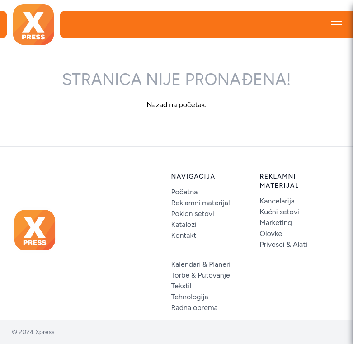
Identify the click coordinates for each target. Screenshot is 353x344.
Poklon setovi (192, 213)
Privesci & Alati (284, 244)
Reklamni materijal (200, 202)
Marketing (276, 222)
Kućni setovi (279, 211)
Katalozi (184, 224)
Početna (184, 192)
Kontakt (184, 235)
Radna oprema (194, 307)
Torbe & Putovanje (200, 275)
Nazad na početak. (176, 104)
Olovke (271, 233)
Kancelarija (277, 201)
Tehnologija (189, 296)
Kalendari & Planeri (201, 264)
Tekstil (181, 286)
